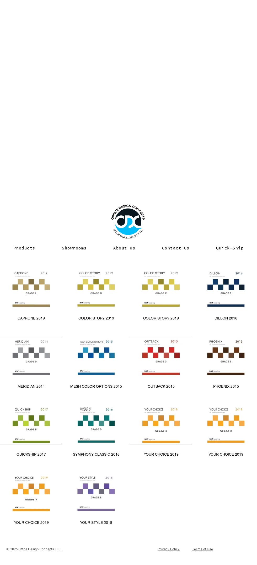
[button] (24, 248)
